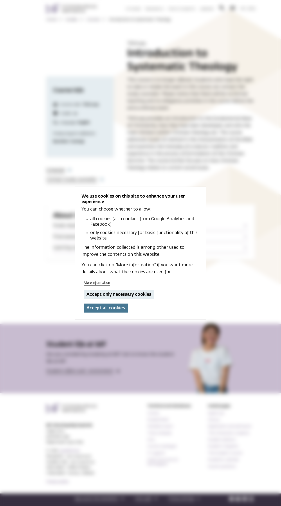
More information (97, 282)
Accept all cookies (105, 308)
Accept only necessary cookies (118, 294)
